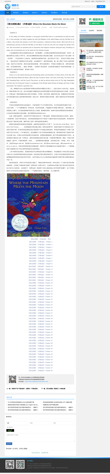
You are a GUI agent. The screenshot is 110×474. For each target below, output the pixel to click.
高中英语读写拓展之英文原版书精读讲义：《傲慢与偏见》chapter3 (23, 410)
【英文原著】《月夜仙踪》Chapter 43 (40, 357)
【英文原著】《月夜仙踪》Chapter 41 (40, 351)
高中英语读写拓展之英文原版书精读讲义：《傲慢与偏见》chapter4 (58, 407)
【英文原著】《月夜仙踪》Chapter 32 (40, 326)
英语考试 (44, 12)
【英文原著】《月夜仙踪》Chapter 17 (40, 285)
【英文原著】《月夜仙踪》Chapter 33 (40, 329)
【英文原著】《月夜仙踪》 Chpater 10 (40, 266)
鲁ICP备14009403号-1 (62, 469)
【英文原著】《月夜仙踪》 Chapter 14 (40, 277)
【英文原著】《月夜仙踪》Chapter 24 (40, 305)
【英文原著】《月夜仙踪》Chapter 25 (40, 307)
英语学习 (34, 12)
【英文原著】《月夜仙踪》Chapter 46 (40, 365)
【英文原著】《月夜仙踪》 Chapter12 (40, 272)
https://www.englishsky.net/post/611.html (36, 381)
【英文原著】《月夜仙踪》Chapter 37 (40, 340)
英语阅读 (25, 12)
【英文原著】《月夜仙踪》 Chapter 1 (40, 242)
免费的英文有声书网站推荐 (51, 404)
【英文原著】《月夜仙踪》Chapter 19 (40, 291)
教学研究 (15, 12)
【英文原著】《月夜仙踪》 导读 (40, 239)
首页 (7, 12)
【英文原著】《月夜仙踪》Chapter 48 (40, 370)
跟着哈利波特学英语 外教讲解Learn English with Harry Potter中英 (23, 404)
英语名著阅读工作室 (100, 1)
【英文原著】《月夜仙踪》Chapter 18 (40, 288)
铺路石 (92, 1)
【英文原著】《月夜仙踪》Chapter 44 (40, 359)
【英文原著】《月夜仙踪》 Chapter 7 (40, 258)
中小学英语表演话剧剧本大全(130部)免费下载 (21, 402)
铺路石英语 (37, 469)
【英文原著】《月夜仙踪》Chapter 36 (40, 337)
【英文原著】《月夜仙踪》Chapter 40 (40, 348)
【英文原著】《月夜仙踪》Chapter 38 (40, 343)
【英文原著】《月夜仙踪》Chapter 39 (40, 346)
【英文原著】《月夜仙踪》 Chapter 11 (40, 269)
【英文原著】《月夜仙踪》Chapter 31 (40, 324)
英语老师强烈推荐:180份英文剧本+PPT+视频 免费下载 (58, 402)
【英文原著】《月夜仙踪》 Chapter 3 (40, 247)
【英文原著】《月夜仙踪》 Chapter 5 (40, 252)
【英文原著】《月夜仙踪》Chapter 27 (40, 313)
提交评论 (9, 445)
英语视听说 (54, 12)
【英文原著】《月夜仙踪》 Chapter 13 (40, 274)
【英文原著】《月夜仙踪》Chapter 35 (40, 335)
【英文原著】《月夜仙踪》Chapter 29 (40, 318)
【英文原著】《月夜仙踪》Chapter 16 (40, 283)
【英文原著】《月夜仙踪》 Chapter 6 (40, 255)
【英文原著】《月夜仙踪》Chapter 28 (40, 316)
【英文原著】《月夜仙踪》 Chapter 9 (40, 263)
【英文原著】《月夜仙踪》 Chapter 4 (40, 250)
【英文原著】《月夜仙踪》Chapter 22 (40, 299)
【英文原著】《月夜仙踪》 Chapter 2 (40, 244)
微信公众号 (87, 1)
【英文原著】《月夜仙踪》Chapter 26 (40, 310)
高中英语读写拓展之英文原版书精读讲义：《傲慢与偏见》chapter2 (58, 410)
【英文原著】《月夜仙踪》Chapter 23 (40, 302)
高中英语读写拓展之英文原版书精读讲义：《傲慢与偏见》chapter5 (23, 407)
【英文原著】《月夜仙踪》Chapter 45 (40, 362)
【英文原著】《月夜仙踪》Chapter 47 (40, 368)
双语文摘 (64, 12)
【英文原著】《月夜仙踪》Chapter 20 (40, 294)
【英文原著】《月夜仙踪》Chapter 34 (40, 332)
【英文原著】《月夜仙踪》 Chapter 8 (40, 261)
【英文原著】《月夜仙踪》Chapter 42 (40, 354)
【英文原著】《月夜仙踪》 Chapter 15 (40, 280)
